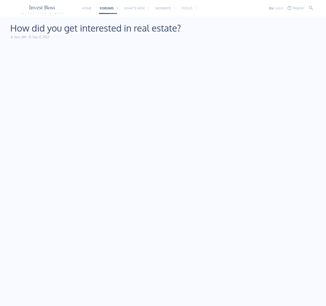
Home (117, 243)
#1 (310, 60)
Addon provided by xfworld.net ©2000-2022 (40, 289)
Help (287, 299)
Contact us (120, 261)
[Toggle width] (14, 299)
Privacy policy (271, 299)
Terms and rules (248, 299)
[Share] (304, 60)
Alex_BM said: (66, 116)
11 (23, 299)
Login (220, 243)
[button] (117, 8)
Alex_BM (29, 73)
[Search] (311, 8)
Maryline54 (29, 118)
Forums (118, 252)
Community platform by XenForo (51, 285)
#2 (310, 105)
